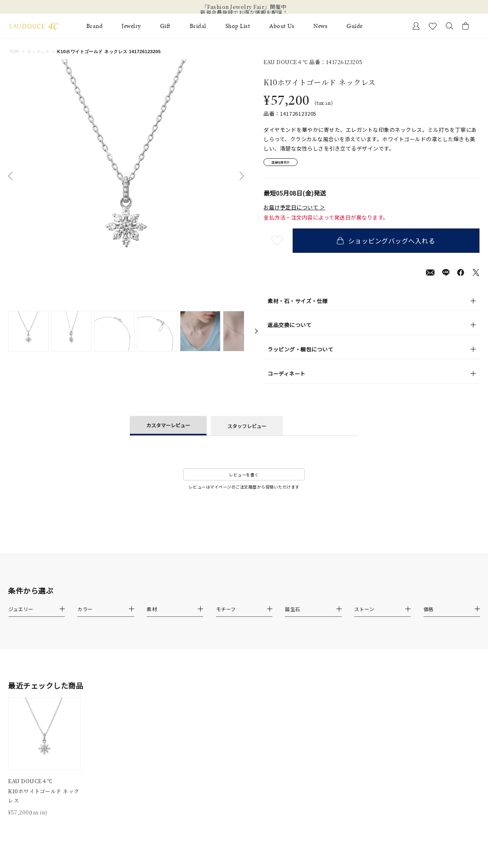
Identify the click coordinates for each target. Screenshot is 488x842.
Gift (165, 26)
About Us (281, 26)
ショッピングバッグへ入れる (388, 243)
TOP (14, 51)
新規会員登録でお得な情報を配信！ (244, 12)
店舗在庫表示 (286, 164)
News (320, 26)
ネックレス (38, 51)
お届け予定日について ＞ (294, 210)
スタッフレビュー (246, 428)
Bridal (198, 26)
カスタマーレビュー (168, 427)
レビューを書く (244, 477)
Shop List (237, 26)
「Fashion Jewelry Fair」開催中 (244, 7)
